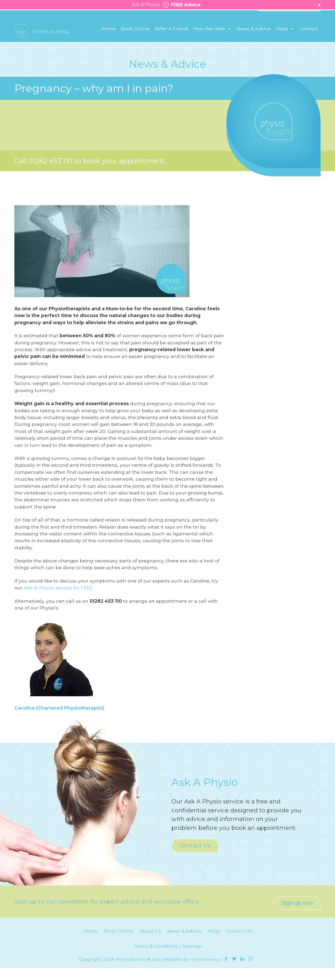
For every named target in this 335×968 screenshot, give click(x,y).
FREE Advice (181, 5)
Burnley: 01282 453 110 (39, 18)
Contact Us (195, 845)
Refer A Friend (171, 39)
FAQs (285, 40)
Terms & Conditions (155, 943)
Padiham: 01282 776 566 (103, 18)
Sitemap (192, 943)
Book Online (135, 39)
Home (108, 39)
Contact (309, 39)
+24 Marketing (205, 956)
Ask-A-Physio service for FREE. (58, 587)
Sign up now (297, 900)
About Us (150, 928)
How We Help (212, 40)
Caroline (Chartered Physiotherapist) (59, 708)
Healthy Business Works (288, 18)
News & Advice (254, 39)
